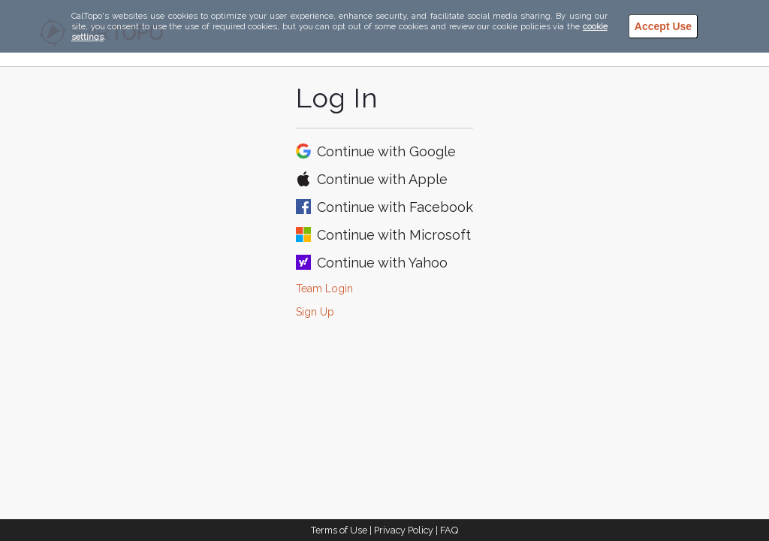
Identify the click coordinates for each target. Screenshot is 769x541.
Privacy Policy (403, 530)
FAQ (449, 530)
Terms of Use (339, 530)
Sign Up (315, 312)
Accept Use (663, 26)
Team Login (324, 289)
